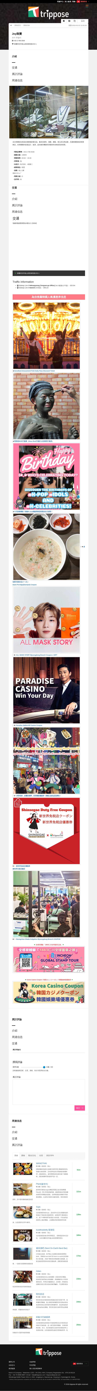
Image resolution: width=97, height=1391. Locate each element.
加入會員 (68, 1)
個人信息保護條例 (35, 1368)
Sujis (38, 1207)
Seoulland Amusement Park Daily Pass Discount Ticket (34, 371)
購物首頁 (18, 25)
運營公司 (12, 1362)
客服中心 (60, 1)
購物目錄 (26, 25)
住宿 (41, 1155)
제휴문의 (12, 1365)
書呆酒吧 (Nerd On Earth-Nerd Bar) (51, 1248)
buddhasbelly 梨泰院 (45, 1230)
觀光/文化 (32, 1155)
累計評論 (17, 73)
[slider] (44, 1067)
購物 (23, 1155)
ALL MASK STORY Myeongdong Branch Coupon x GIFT (36, 655)
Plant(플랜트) (42, 1184)
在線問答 (32, 1362)
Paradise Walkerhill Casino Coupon (29, 725)
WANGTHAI (41, 1163)
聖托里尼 (40, 1294)
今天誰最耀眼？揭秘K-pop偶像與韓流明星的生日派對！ (33, 511)
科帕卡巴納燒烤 (43, 1317)
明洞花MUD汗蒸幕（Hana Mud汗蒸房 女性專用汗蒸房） (33, 441)
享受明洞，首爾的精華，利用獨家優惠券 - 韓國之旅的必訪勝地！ (38, 796)
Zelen (38, 1271)
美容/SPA (50, 1155)
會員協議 (12, 1368)
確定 (78, 1108)
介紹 (14, 198)
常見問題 (32, 1365)
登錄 (73, 1)
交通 (14, 67)
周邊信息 (17, 80)
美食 (16, 1155)
